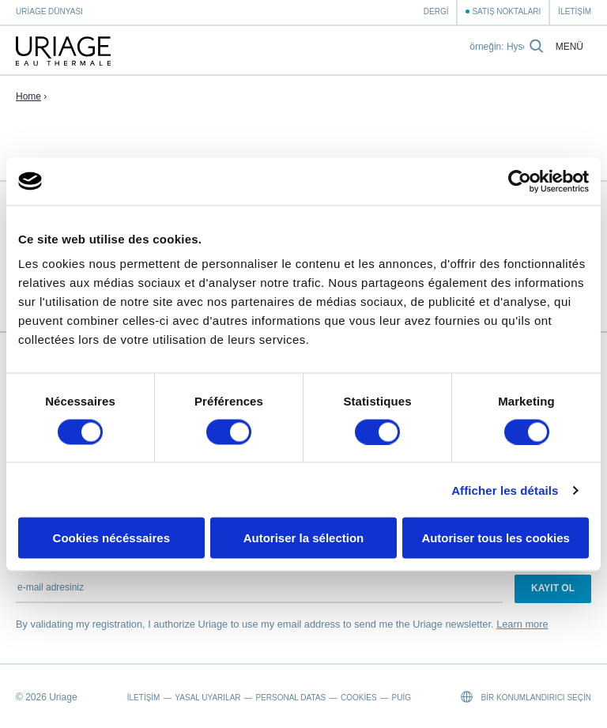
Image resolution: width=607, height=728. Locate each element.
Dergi (436, 11)
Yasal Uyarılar (207, 697)
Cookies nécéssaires (111, 538)
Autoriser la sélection (303, 538)
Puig (401, 697)
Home (28, 96)
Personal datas (290, 697)
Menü (569, 47)
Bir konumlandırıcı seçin (526, 697)
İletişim (574, 11)
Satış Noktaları (506, 11)
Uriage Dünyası (49, 11)
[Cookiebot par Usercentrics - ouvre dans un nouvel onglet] (520, 181)
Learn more (522, 624)
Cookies (359, 697)
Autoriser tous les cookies (495, 538)
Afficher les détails (504, 489)
